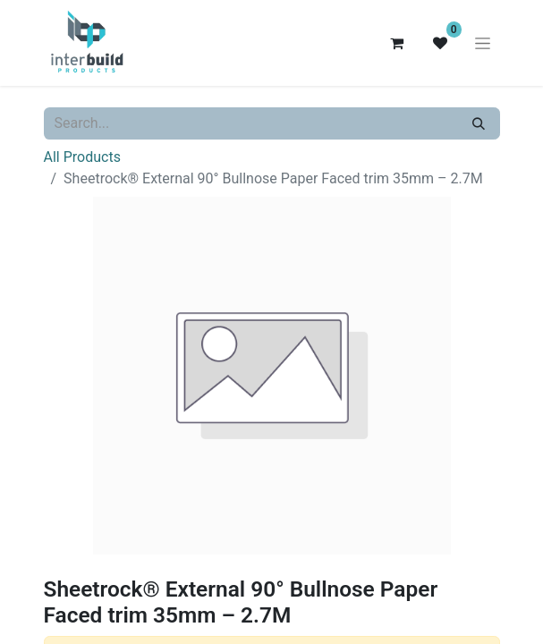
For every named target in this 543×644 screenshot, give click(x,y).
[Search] (478, 123)
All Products (82, 156)
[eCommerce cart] (397, 43)
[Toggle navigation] (482, 43)
